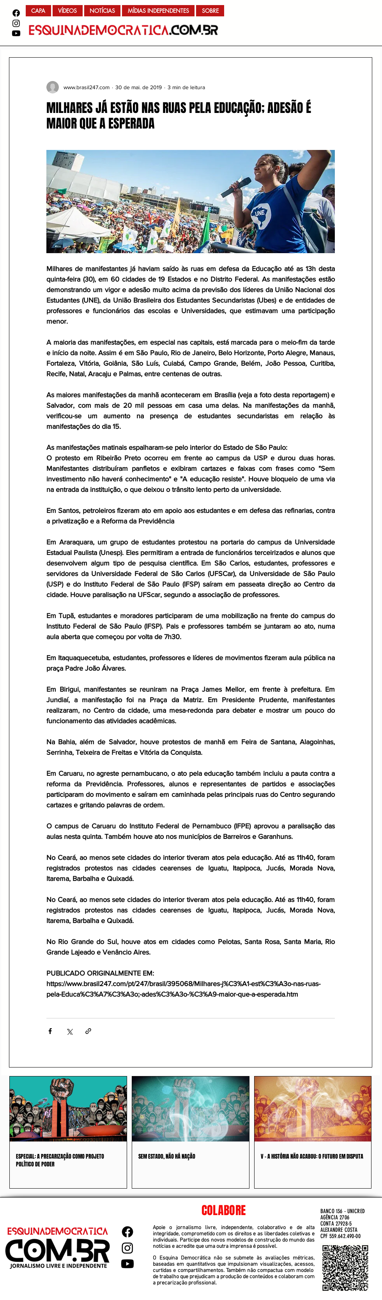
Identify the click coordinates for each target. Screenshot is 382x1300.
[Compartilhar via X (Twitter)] (69, 1031)
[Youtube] (16, 33)
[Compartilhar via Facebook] (50, 1031)
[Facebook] (16, 13)
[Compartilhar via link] (88, 1031)
